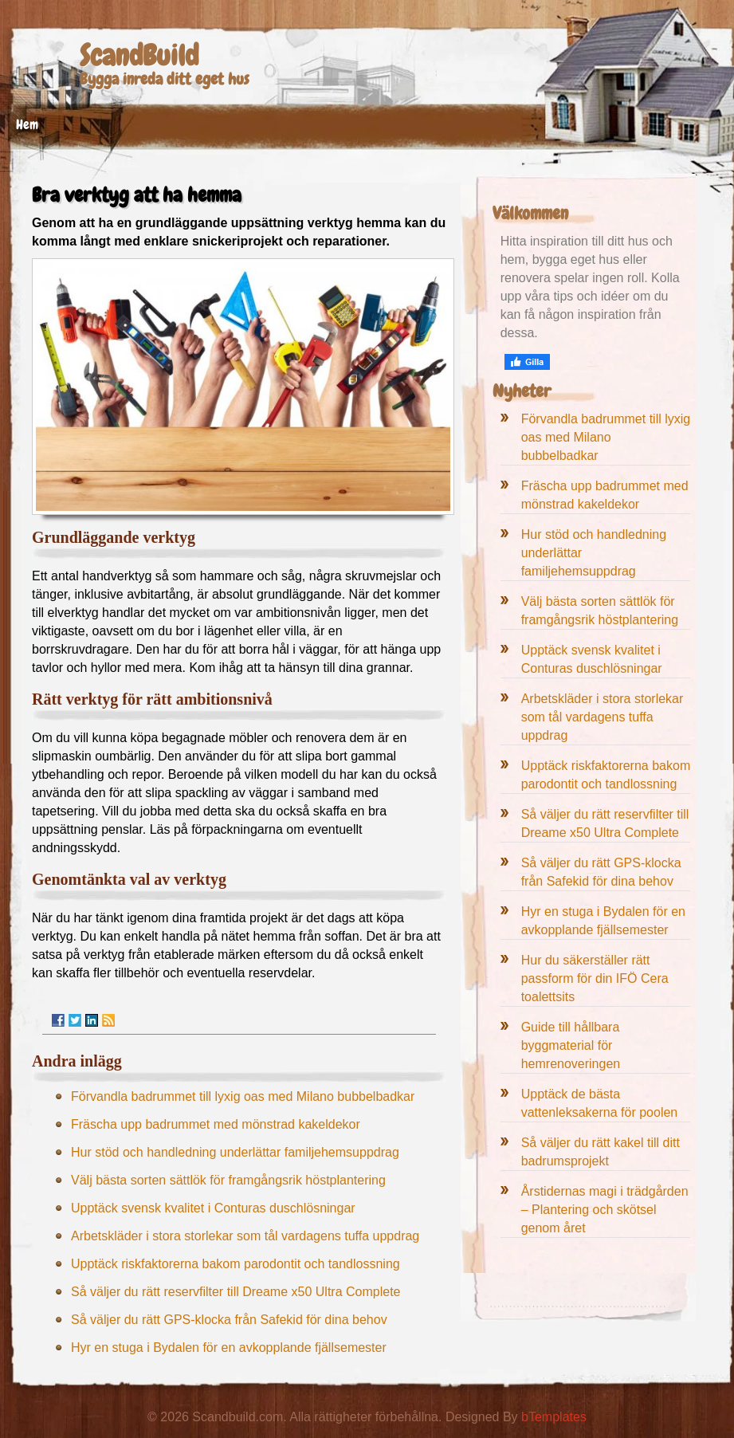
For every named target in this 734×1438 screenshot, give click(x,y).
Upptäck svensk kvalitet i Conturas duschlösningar (213, 1208)
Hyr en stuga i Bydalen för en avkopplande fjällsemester (229, 1347)
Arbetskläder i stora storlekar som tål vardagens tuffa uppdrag (245, 1236)
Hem (27, 124)
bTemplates (554, 1417)
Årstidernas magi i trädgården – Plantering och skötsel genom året (605, 1210)
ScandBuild (139, 55)
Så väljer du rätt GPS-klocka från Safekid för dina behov (229, 1319)
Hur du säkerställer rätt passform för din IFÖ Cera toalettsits (595, 978)
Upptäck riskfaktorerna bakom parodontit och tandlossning (235, 1264)
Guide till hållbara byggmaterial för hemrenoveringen (571, 1045)
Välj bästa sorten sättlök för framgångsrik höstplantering (228, 1180)
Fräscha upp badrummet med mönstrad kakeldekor (215, 1124)
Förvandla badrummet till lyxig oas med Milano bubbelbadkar (242, 1096)
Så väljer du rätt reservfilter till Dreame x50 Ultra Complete (235, 1292)
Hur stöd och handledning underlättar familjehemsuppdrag (235, 1152)
